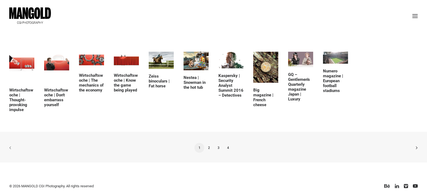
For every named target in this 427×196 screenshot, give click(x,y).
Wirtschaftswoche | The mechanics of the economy (91, 83)
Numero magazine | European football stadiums (333, 81)
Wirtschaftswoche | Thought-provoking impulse (21, 100)
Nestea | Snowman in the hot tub (195, 82)
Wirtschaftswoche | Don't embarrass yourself (56, 97)
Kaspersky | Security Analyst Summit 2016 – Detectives (230, 85)
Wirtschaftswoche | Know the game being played (126, 83)
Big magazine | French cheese (263, 97)
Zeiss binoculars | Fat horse (159, 81)
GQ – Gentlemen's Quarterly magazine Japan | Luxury (299, 87)
